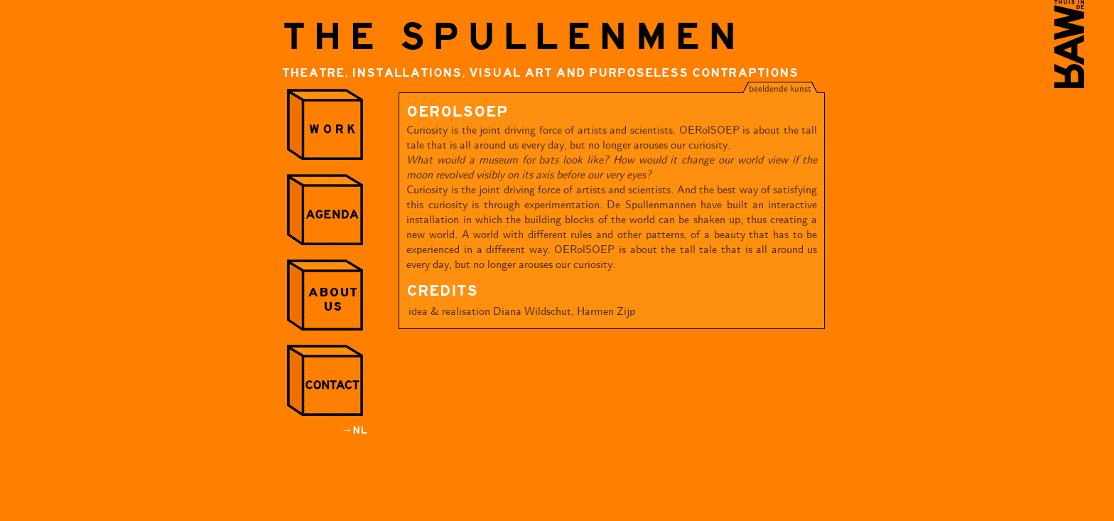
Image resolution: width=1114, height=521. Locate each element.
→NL (354, 430)
